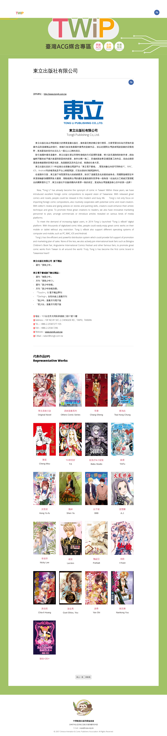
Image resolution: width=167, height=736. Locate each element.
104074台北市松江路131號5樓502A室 (83, 716)
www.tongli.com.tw (53, 324)
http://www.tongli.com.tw (55, 86)
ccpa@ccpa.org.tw (87, 720)
